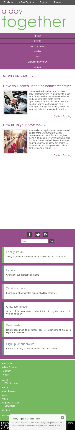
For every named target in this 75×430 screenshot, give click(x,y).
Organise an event (37, 61)
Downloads (10, 406)
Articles (37, 51)
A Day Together (26, 2)
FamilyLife (8, 2)
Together (44, 2)
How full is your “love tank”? (24, 125)
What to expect (12, 383)
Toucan (57, 2)
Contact (37, 67)
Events (37, 41)
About (37, 36)
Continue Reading (62, 116)
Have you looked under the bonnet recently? (37, 86)
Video (37, 56)
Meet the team (38, 46)
